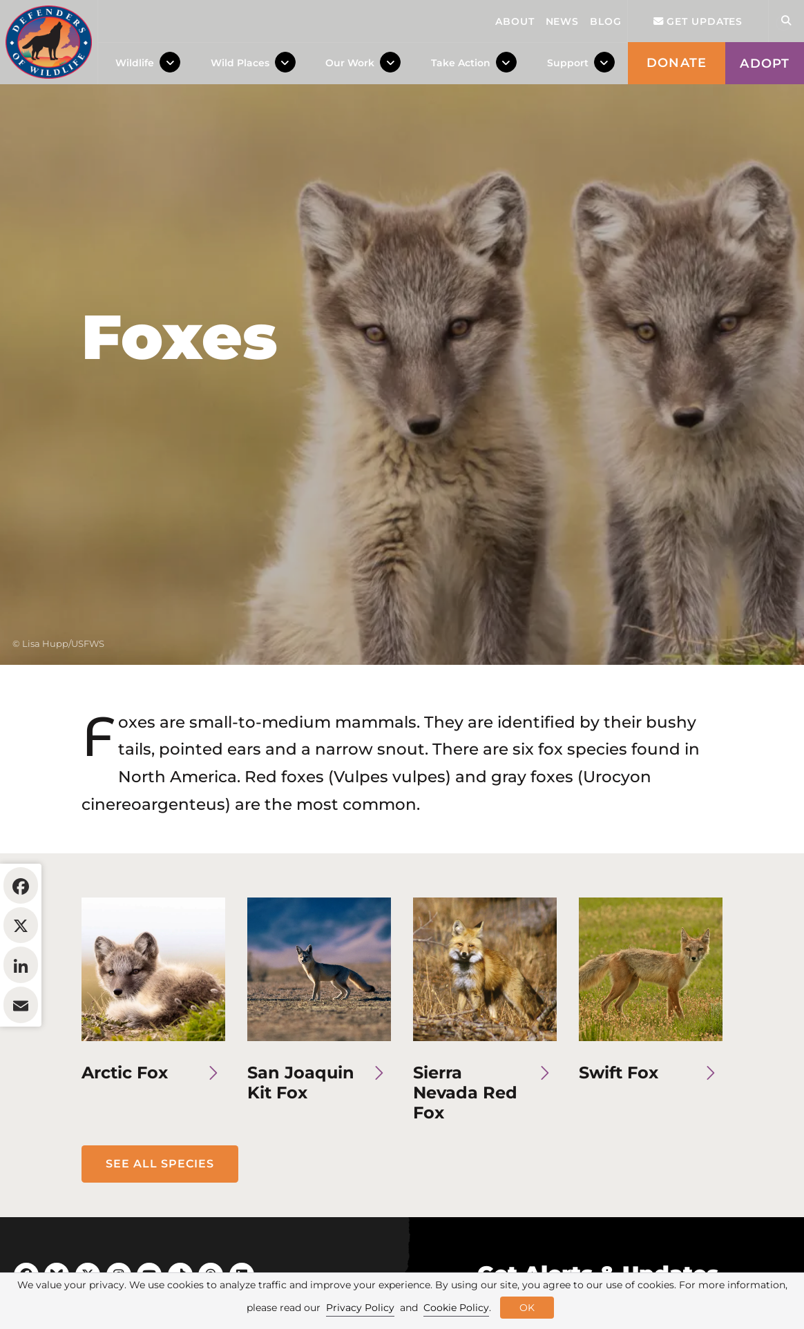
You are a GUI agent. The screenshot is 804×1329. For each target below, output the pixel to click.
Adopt (764, 63)
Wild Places (240, 63)
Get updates (698, 21)
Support (567, 63)
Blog (606, 21)
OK (527, 1307)
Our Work (349, 63)
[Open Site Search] (786, 21)
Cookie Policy (456, 1307)
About (515, 21)
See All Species (160, 1247)
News (563, 21)
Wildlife (134, 63)
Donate (677, 62)
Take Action (460, 63)
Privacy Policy (360, 1307)
